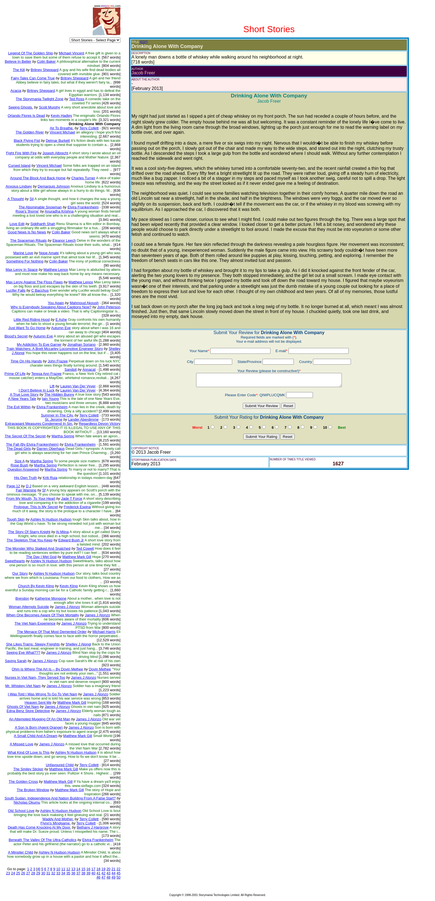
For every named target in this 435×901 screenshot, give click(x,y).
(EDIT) (144, 42)
